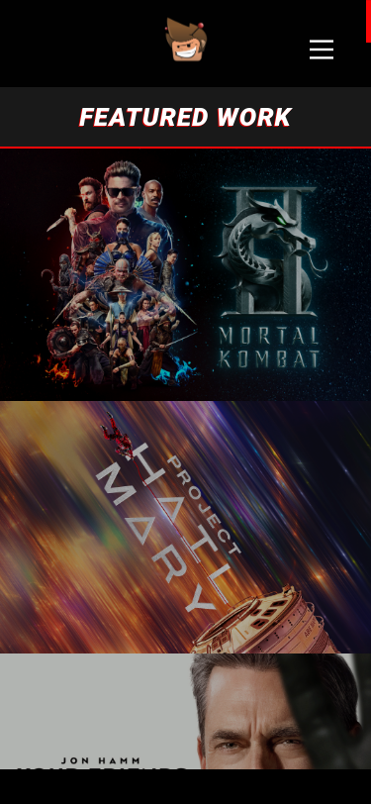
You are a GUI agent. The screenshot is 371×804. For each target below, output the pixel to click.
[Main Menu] (321, 49)
